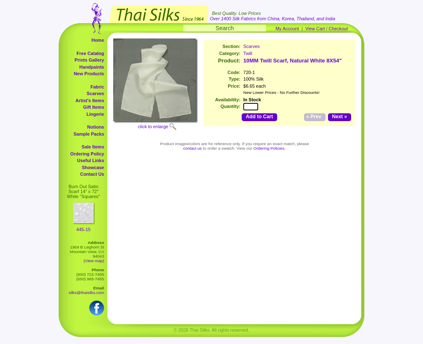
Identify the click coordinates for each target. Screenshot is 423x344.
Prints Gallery (89, 59)
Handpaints (91, 66)
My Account (287, 28)
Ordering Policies (269, 148)
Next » (339, 116)
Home (97, 40)
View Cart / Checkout (326, 28)
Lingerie (95, 114)
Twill (247, 53)
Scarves (95, 93)
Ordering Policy (87, 153)
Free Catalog (90, 53)
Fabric (97, 86)
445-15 (83, 229)
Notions (95, 126)
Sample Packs (89, 133)
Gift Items (93, 107)
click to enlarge (153, 126)
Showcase (93, 167)
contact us (192, 148)
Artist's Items (90, 100)
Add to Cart (259, 116)
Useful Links (90, 160)
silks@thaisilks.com (86, 292)
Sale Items (93, 146)
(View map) (93, 260)
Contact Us (92, 174)
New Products (89, 73)
